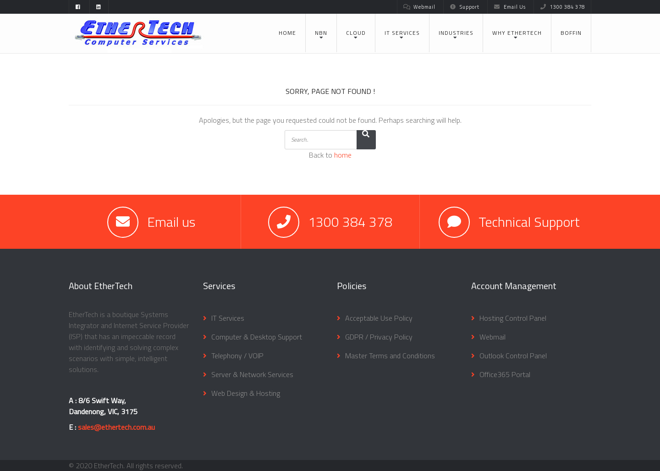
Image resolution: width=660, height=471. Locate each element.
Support (464, 7)
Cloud (356, 32)
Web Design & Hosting (245, 393)
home (343, 154)
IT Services (402, 32)
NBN (321, 32)
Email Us (510, 7)
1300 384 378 (562, 7)
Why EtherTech (517, 32)
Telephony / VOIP (237, 355)
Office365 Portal (504, 374)
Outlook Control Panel (513, 355)
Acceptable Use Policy (378, 317)
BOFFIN (571, 32)
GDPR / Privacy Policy (378, 336)
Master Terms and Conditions (390, 355)
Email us (171, 221)
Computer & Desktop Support (256, 336)
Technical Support (529, 221)
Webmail (419, 7)
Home (287, 32)
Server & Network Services (252, 374)
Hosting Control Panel (512, 317)
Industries (456, 32)
